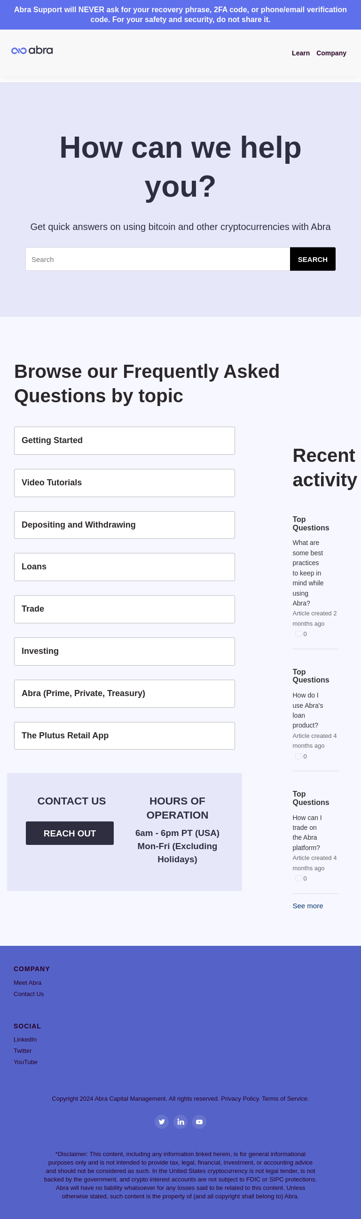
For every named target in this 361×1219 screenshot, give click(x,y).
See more (308, 906)
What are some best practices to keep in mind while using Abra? (308, 573)
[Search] (180, 259)
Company (331, 53)
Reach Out (70, 833)
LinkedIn (25, 1039)
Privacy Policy (240, 1098)
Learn (301, 53)
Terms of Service (284, 1098)
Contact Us (29, 993)
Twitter (22, 1050)
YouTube (26, 1062)
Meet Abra (27, 982)
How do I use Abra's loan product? (308, 710)
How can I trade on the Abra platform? (307, 832)
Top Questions (309, 523)
